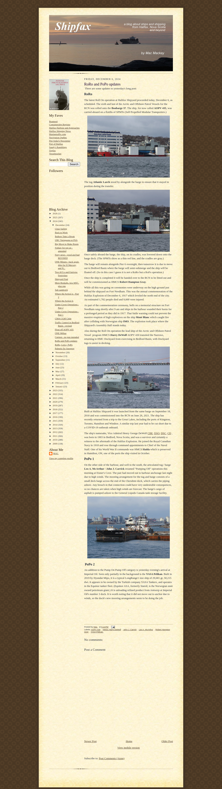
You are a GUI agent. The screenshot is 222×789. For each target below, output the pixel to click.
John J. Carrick (130, 629)
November (61, 352)
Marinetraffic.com (57, 134)
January (59, 386)
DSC (163, 433)
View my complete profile (61, 458)
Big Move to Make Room (67, 244)
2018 (55, 409)
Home (129, 741)
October (60, 356)
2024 (55, 221)
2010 (55, 439)
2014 (55, 424)
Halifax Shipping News (60, 131)
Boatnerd (53, 121)
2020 (55, 401)
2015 (55, 420)
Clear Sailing (61, 228)
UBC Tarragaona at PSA (66, 240)
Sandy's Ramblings (58, 147)
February (60, 382)
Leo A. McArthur (146, 629)
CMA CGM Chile (63, 318)
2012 (55, 432)
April (58, 375)
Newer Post (90, 741)
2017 (55, 413)
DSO (156, 433)
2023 (55, 390)
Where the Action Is (64, 301)
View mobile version (128, 747)
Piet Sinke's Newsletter (59, 141)
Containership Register (59, 124)
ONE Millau (60, 333)
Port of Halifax (56, 144)
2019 (55, 405)
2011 (55, 436)
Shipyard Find (61, 279)
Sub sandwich (61, 290)
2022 (55, 394)
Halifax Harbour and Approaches (64, 128)
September (61, 360)
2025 (55, 217)
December (61, 225)
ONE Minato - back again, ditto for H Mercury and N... (67, 265)
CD (169, 433)
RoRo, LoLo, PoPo (64, 345)
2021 (55, 398)
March (59, 379)
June (58, 367)
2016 (55, 417)
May (58, 371)
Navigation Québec (58, 137)
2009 (55, 443)
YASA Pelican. (97, 632)
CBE (150, 433)
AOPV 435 (95, 629)
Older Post (167, 741)
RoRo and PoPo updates (66, 341)
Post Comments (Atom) (112, 758)
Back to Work (61, 232)
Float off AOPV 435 (64, 329)
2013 (55, 428)
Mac (56, 453)
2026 (55, 213)
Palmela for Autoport (64, 348)
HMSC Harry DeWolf (112, 629)
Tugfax (52, 150)
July (58, 364)
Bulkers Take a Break (65, 236)
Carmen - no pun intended (67, 337)
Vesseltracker (55, 153)
